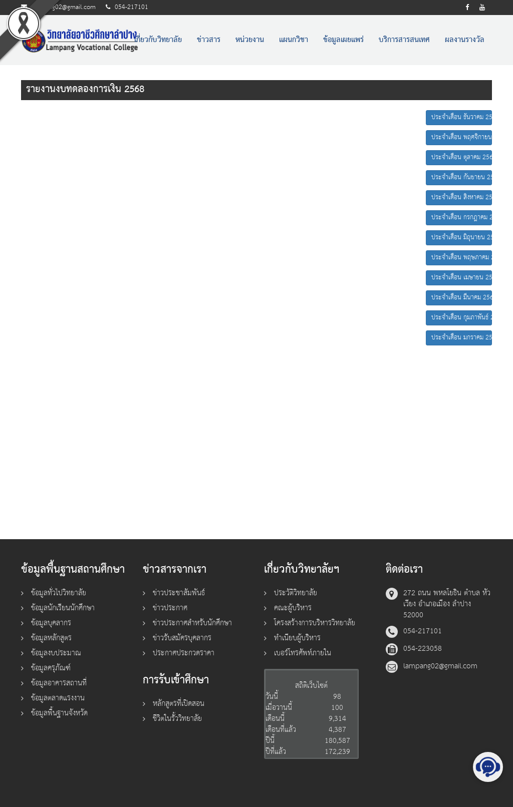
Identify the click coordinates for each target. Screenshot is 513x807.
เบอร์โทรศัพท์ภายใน (302, 653)
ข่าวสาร (208, 40)
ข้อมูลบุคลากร (51, 623)
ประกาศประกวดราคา (183, 653)
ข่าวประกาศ (170, 608)
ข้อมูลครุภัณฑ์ (51, 668)
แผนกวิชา (293, 40)
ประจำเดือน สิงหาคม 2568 (461, 197)
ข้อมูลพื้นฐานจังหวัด (59, 713)
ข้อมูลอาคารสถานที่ (59, 683)
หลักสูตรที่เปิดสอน (178, 703)
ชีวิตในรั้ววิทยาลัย (177, 718)
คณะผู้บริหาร (293, 608)
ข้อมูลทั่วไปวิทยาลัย (58, 593)
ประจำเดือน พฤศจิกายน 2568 (461, 137)
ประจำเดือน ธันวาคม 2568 (461, 117)
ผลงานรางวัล (464, 40)
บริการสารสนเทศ (404, 40)
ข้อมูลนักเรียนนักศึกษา (63, 608)
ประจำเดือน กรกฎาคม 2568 (461, 217)
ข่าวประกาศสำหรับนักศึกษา (192, 623)
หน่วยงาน (249, 40)
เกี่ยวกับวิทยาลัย (158, 40)
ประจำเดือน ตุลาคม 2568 (461, 157)
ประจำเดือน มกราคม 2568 (461, 337)
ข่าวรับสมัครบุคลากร (182, 638)
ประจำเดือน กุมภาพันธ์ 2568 (461, 317)
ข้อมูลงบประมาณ (56, 653)
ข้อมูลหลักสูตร (51, 638)
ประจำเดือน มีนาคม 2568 (461, 297)
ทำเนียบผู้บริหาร (297, 638)
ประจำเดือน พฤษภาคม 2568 (461, 257)
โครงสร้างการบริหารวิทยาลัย (314, 623)
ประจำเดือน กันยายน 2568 (461, 177)
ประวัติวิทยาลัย (295, 593)
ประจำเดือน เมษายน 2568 (461, 277)
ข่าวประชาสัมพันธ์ (179, 593)
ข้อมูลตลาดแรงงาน (58, 698)
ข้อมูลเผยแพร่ (343, 40)
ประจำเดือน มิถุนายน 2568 (461, 237)
